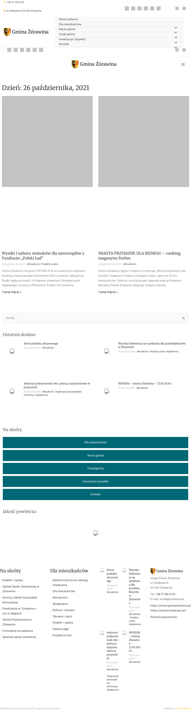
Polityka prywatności (164, 617)
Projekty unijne (49, 264)
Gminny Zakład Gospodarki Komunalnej (19, 600)
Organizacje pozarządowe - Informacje (113, 681)
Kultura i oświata (63, 610)
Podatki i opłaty (12, 580)
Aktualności (33, 264)
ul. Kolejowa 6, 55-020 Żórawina (23, 11)
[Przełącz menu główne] (183, 64)
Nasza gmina (67, 29)
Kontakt (64, 44)
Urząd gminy (67, 34)
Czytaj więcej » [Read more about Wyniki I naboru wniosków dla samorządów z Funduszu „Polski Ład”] (11, 292)
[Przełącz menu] (175, 47)
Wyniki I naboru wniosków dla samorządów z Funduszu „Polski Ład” (43, 255)
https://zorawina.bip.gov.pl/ (168, 610)
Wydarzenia (172, 352)
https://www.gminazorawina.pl (170, 605)
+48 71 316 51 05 (15, 2)
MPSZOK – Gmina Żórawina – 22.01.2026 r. (145, 383)
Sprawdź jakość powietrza (19, 637)
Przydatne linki (62, 635)
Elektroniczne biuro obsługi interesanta (70, 583)
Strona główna (68, 19)
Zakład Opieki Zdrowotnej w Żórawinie (20, 589)
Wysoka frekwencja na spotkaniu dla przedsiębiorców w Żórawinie (134, 586)
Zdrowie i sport (62, 616)
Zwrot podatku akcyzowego (41, 343)
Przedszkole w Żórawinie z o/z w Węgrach (19, 611)
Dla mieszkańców (70, 24)
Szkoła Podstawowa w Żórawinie (17, 622)
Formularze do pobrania (17, 631)
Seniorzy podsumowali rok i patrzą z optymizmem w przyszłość (112, 645)
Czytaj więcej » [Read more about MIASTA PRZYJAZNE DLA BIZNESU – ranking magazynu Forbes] (108, 292)
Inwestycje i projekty (72, 39)
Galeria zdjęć (61, 629)
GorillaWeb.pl (183, 708)
